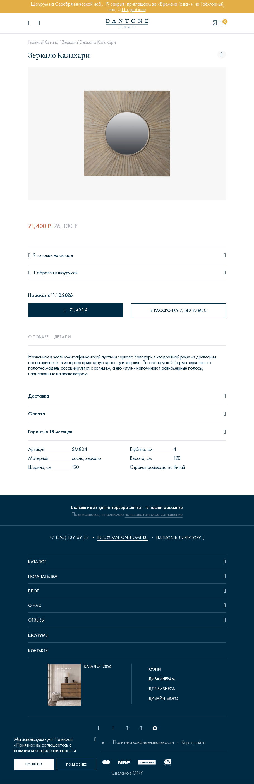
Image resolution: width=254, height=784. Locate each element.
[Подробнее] (77, 764)
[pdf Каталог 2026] (80, 686)
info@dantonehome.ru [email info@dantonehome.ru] (122, 537)
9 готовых (43, 255)
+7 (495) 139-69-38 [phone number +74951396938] (69, 537)
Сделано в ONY (127, 773)
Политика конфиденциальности (143, 742)
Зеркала (69, 42)
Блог (33, 591)
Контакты (38, 650)
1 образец (43, 273)
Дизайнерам (161, 679)
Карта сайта (193, 742)
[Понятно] (34, 764)
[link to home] (127, 23)
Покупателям (43, 576)
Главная (35, 42)
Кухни (154, 669)
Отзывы (36, 620)
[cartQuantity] (225, 23)
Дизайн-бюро (163, 698)
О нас (34, 605)
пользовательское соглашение (154, 514)
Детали (62, 337)
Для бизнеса (161, 688)
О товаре (38, 337)
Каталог (52, 42)
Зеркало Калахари (98, 42)
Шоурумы (38, 635)
